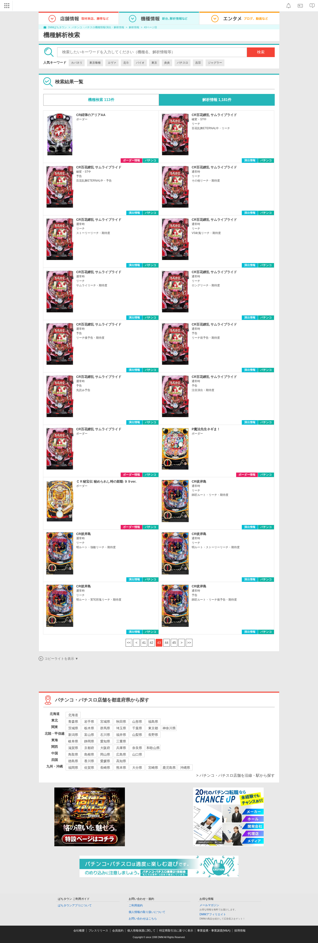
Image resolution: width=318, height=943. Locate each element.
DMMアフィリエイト (212, 914)
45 (174, 642)
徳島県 (73, 761)
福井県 (121, 735)
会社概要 (79, 930)
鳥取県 (73, 754)
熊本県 (121, 767)
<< (129, 642)
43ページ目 (150, 27)
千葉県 (137, 728)
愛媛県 (105, 761)
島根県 (89, 754)
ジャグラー (215, 62)
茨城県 (73, 728)
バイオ (140, 62)
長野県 (153, 735)
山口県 (137, 754)
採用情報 (240, 930)
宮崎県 (153, 767)
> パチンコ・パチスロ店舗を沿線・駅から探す (235, 775)
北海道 (73, 715)
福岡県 (73, 767)
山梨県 (137, 735)
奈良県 (137, 748)
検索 (261, 52)
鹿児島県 (169, 767)
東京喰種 (95, 62)
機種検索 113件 (101, 100)
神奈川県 (169, 728)
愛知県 (105, 741)
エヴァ (112, 62)
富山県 (89, 735)
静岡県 (89, 741)
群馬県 (105, 728)
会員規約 (117, 930)
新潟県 (73, 735)
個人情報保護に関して (141, 930)
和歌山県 (153, 748)
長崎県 (105, 767)
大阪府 (105, 748)
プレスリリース (98, 930)
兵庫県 (121, 748)
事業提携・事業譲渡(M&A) (214, 930)
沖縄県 (185, 767)
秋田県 (121, 721)
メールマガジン (209, 905)
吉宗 (198, 62)
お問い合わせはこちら (143, 918)
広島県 (121, 754)
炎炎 (167, 62)
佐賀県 (89, 767)
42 (151, 642)
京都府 (89, 748)
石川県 (105, 735)
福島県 (153, 721)
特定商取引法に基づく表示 (176, 930)
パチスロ (182, 62)
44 (166, 642)
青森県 (73, 721)
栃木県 (89, 728)
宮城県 (105, 721)
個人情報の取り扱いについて (147, 912)
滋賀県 (73, 748)
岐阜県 (73, 741)
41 (144, 642)
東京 (154, 62)
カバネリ (76, 62)
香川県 (89, 761)
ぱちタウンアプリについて (75, 905)
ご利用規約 (136, 905)
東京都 (153, 728)
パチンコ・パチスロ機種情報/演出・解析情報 (98, 27)
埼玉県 (121, 728)
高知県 (121, 761)
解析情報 (134, 27)
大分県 (137, 767)
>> (189, 642)
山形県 (137, 721)
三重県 (121, 741)
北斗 (126, 62)
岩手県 (89, 721)
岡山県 (105, 754)
